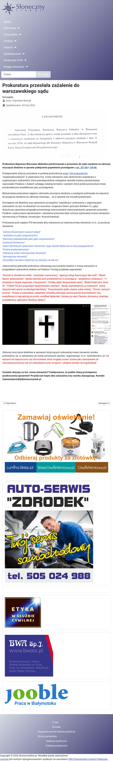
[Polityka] (15, 41)
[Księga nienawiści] (26, 66)
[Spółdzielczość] (23, 53)
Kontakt (56, 727)
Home (7, 21)
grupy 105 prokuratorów (75, 173)
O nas (55, 722)
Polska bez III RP (13, 60)
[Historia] (14, 47)
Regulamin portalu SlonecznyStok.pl (56, 731)
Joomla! (4, 759)
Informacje (10, 28)
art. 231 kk (82, 167)
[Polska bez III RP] (25, 60)
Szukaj (43, 74)
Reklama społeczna (56, 741)
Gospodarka (11, 34)
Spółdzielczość (12, 53)
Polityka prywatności (56, 745)
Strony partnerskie (47, 736)
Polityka (8, 41)
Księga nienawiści (14, 66)
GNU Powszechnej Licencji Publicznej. (88, 759)
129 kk (93, 167)
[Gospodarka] (19, 34)
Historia (8, 47)
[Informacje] (18, 28)
